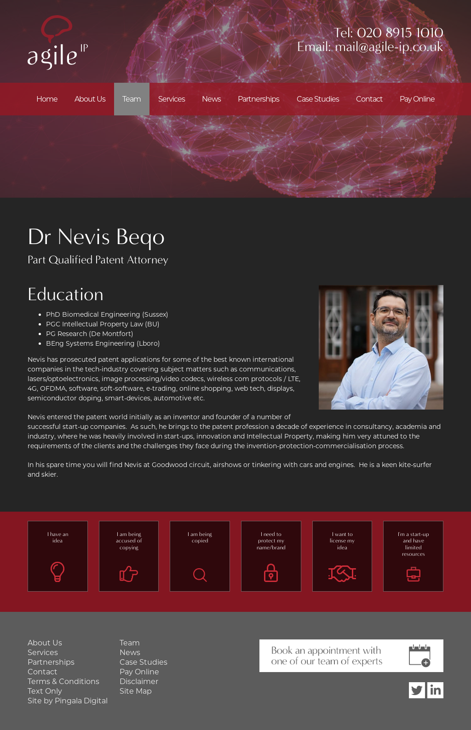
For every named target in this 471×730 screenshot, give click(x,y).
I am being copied (200, 537)
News (211, 99)
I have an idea (57, 537)
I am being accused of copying (129, 541)
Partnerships (258, 99)
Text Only (45, 691)
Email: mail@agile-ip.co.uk (370, 47)
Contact (369, 99)
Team (131, 99)
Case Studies (318, 99)
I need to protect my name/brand (271, 541)
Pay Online (417, 99)
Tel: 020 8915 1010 (388, 33)
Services (171, 99)
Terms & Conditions (63, 681)
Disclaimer (139, 681)
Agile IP (58, 42)
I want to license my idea (342, 541)
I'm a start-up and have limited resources (413, 544)
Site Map (136, 691)
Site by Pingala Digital (68, 700)
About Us (90, 99)
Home (46, 99)
